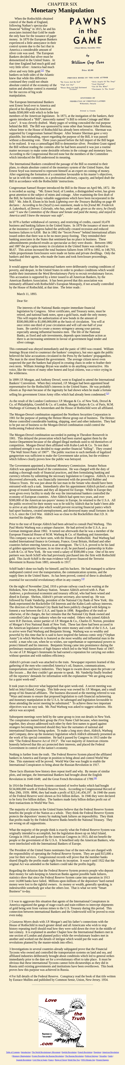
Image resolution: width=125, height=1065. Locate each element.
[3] (82, 578)
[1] (42, 70)
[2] (107, 393)
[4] (95, 778)
